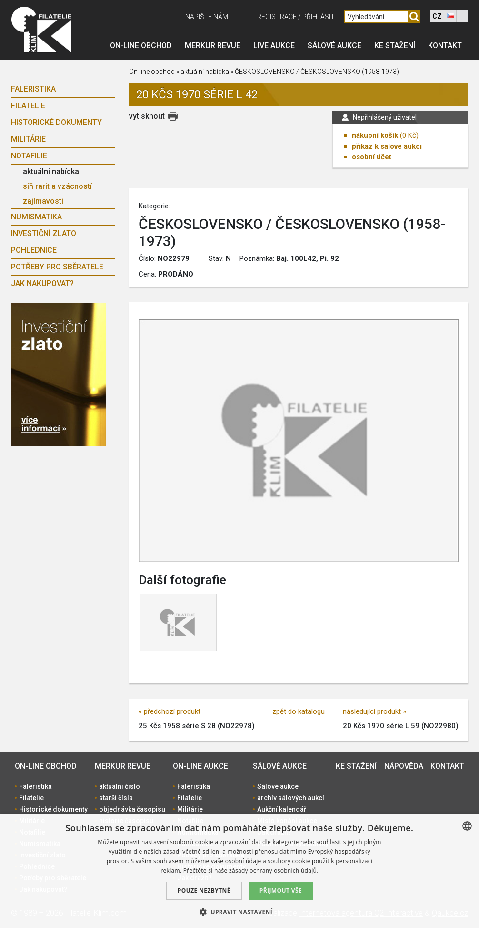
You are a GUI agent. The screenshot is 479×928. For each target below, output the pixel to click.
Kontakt (445, 45)
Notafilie (29, 155)
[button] (239, 912)
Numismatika (36, 216)
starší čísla (116, 798)
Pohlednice (34, 250)
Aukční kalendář (281, 809)
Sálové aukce (334, 45)
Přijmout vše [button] (280, 891)
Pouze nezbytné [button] (204, 891)
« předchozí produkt (169, 711)
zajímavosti (43, 201)
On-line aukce (200, 766)
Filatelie (28, 105)
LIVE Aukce (274, 45)
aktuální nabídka (51, 171)
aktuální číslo (119, 786)
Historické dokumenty (56, 122)
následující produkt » (374, 711)
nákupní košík (375, 135)
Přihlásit (318, 17)
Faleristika (33, 88)
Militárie (28, 139)
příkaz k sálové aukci (387, 146)
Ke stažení (394, 45)
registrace (277, 17)
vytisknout (147, 116)
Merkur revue (212, 45)
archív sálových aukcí (290, 798)
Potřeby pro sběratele (57, 266)
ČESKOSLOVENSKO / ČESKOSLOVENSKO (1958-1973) (317, 71)
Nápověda (403, 766)
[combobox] (467, 826)
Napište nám (206, 17)
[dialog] (239, 871)
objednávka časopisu (132, 809)
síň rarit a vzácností (57, 186)
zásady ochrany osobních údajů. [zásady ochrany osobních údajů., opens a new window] (274, 870)
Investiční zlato (43, 233)
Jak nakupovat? (42, 283)
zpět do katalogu (298, 711)
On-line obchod (141, 45)
